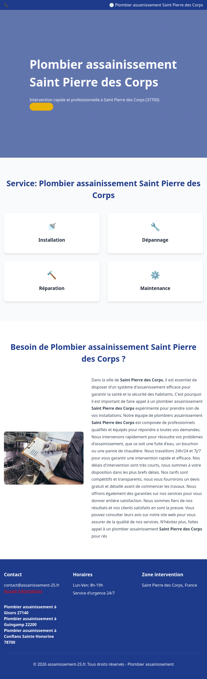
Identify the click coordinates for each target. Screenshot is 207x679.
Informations (30, 591)
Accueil (10, 591)
